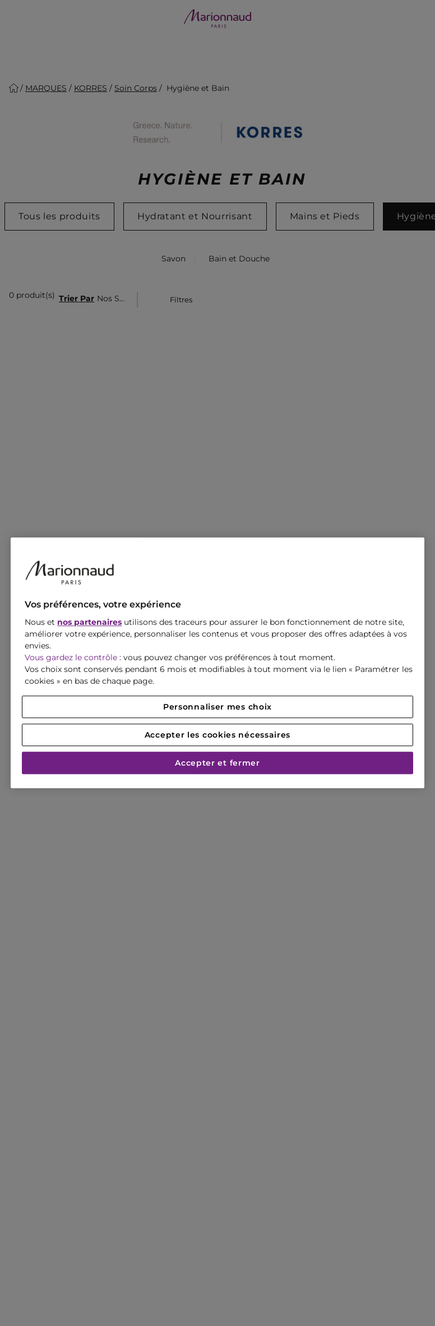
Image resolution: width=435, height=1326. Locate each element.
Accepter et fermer (217, 763)
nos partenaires (89, 623)
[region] (217, 662)
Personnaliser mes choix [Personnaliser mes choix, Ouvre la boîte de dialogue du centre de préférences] (217, 707)
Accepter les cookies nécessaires (217, 735)
